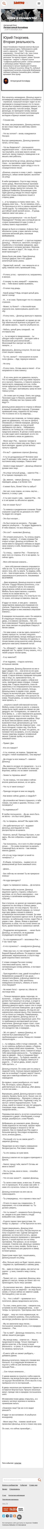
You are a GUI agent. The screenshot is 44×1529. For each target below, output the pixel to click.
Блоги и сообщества (10, 1485)
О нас (4, 1495)
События (23, 1485)
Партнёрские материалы (10, 1499)
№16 (13, 1509)
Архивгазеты (20, 1509)
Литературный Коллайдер (16, 27)
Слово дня (33, 1485)
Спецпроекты (15, 1489)
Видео (4, 1489)
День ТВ (5, 1503)
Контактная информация (16, 1495)
